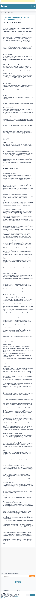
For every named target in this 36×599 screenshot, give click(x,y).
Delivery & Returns (6, 590)
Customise (23, 595)
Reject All (27, 595)
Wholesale (18, 590)
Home (1, 12)
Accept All (32, 595)
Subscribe (32, 576)
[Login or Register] (34, 6)
